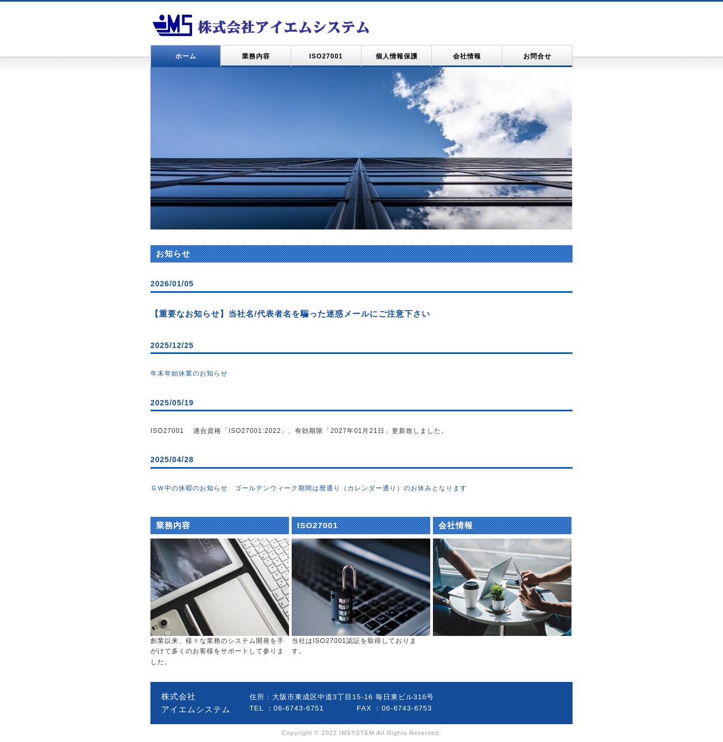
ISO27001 (326, 56)
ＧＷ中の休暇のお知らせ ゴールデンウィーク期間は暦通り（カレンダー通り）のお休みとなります (308, 488)
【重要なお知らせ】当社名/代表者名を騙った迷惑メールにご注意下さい (290, 313)
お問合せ (537, 56)
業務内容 (256, 56)
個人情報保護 (397, 56)
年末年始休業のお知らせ (189, 373)
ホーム (185, 56)
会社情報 (467, 56)
